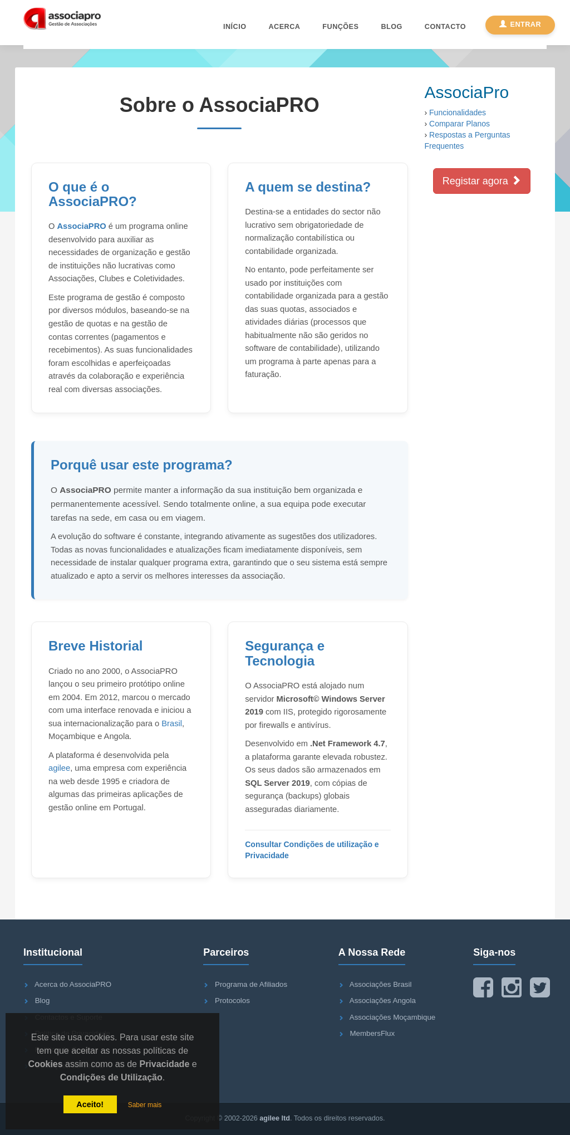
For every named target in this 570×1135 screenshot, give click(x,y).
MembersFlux (372, 1033)
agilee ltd (274, 1118)
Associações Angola (383, 1000)
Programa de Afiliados (251, 984)
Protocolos (232, 1000)
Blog (391, 27)
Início (234, 27)
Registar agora (482, 181)
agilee (59, 768)
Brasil (171, 723)
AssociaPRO (81, 226)
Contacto (445, 27)
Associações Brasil (381, 984)
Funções (340, 27)
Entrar (520, 24)
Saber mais (145, 1105)
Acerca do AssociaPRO (73, 984)
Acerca (284, 27)
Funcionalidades (457, 112)
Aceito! (90, 1104)
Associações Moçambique (392, 1017)
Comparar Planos (459, 123)
